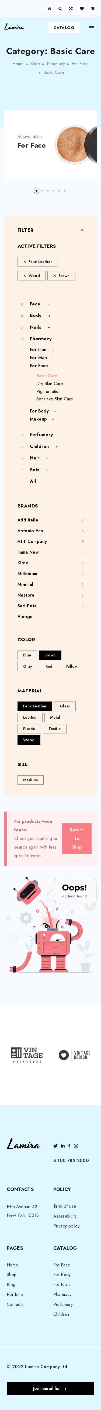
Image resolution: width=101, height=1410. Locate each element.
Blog (11, 1284)
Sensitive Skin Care (54, 399)
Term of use (64, 1206)
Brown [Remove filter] (64, 275)
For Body (39, 411)
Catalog (64, 27)
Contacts (15, 1304)
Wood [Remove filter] (34, 275)
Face (35, 303)
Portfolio (15, 1294)
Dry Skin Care (49, 384)
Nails (35, 327)
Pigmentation (48, 391)
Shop (35, 64)
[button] (36, 190)
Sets (35, 469)
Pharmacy (56, 64)
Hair (35, 457)
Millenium (27, 574)
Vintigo (25, 616)
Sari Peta (27, 606)
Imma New (28, 552)
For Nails (62, 1284)
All (33, 481)
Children (39, 446)
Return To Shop (77, 838)
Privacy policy (66, 1226)
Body (36, 315)
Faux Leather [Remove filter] (40, 261)
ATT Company (32, 541)
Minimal (25, 584)
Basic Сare (46, 376)
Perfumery (41, 434)
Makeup (38, 419)
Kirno (23, 563)
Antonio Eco (30, 531)
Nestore (26, 595)
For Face (80, 64)
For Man (38, 358)
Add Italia (28, 520)
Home (18, 64)
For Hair (38, 349)
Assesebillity (65, 1216)
